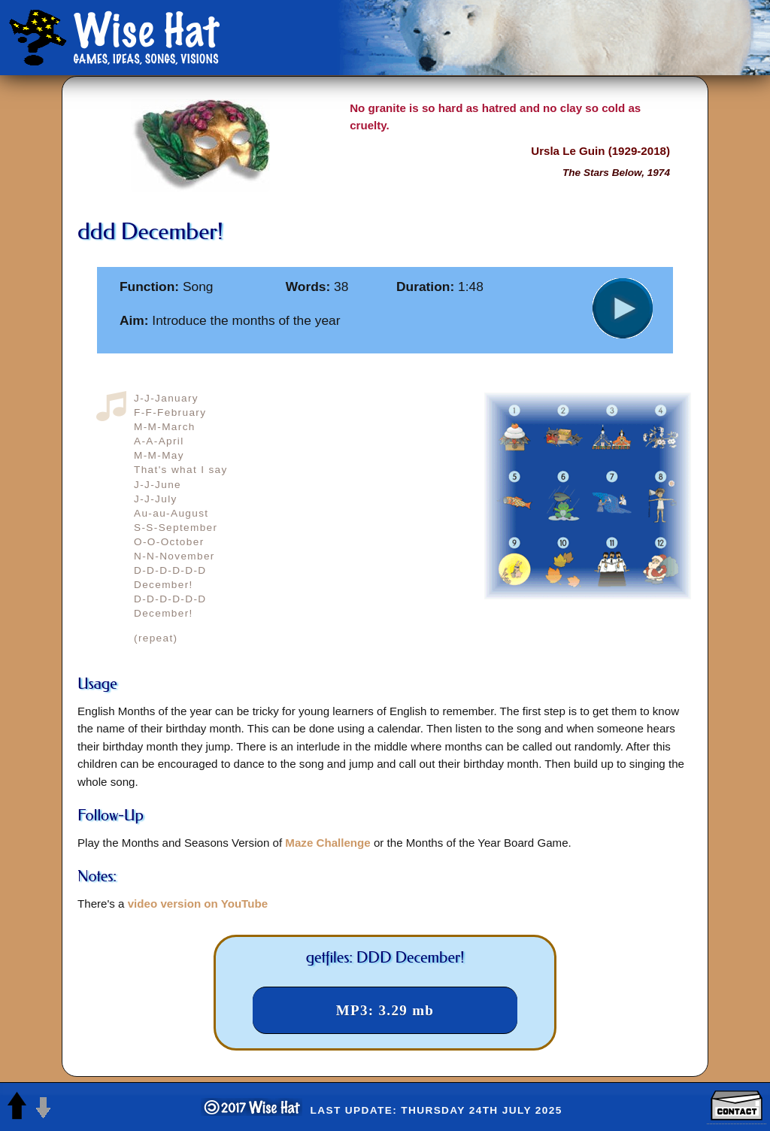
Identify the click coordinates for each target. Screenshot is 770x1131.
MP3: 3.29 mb (385, 1010)
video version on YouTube (198, 903)
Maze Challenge (327, 842)
